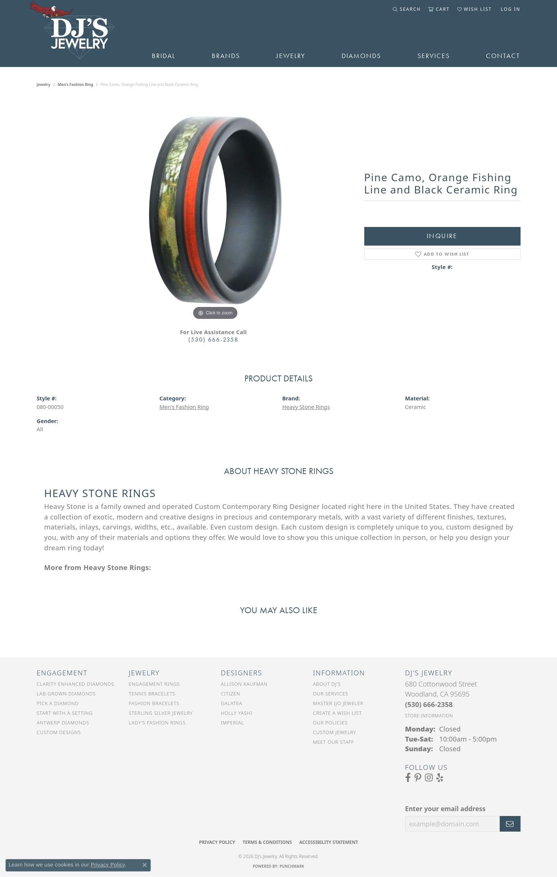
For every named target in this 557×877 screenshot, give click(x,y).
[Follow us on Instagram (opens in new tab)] (429, 777)
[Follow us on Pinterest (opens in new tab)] (417, 777)
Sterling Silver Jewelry (161, 713)
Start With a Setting (65, 713)
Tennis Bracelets (152, 693)
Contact (503, 56)
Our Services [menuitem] (330, 693)
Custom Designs (59, 732)
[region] (215, 210)
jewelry (44, 84)
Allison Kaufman (244, 684)
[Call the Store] (429, 704)
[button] (407, 9)
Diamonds (361, 56)
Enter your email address (445, 808)
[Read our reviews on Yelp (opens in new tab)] (439, 777)
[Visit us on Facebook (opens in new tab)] (408, 777)
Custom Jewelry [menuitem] (334, 732)
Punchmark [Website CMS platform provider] (291, 866)
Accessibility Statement (328, 842)
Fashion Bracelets (154, 703)
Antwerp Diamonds (63, 722)
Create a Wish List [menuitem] (337, 713)
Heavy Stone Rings (306, 406)
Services (433, 56)
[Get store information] (429, 716)
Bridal (163, 56)
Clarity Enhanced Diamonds (75, 684)
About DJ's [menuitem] (327, 684)
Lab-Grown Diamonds (66, 693)
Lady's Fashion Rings (157, 722)
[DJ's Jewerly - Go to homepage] (83, 33)
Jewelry (290, 56)
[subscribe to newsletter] (510, 824)
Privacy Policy (217, 842)
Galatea (232, 703)
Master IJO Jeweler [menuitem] (338, 703)
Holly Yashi (237, 713)
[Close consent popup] (145, 865)
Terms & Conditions (267, 842)
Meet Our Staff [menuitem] (333, 742)
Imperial (232, 722)
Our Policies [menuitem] (330, 722)
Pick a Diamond (58, 703)
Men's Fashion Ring (75, 84)
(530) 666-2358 (213, 339)
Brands (226, 56)
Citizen (230, 693)
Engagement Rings (154, 684)
